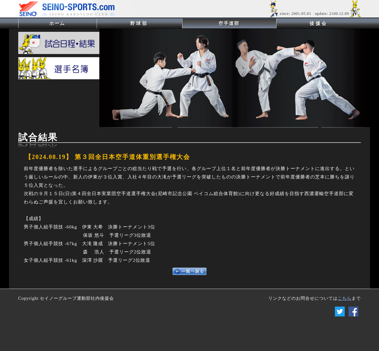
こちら (345, 298)
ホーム (67, 23)
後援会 (319, 23)
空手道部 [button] (229, 23)
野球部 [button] (139, 23)
